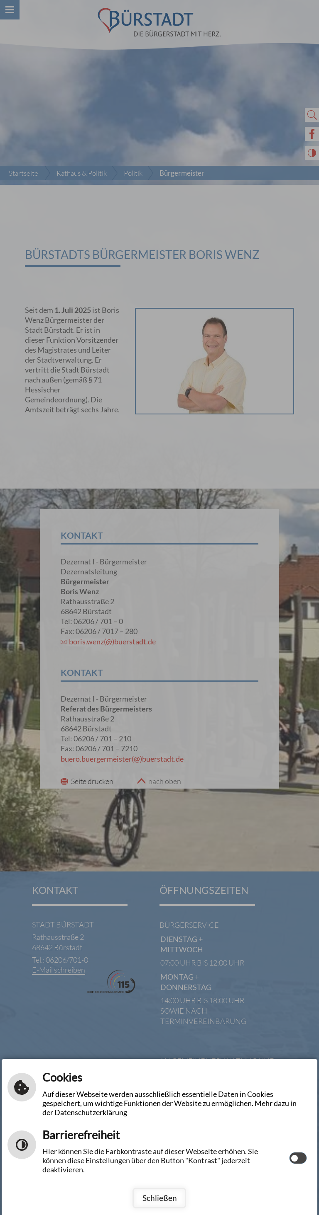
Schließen (159, 1198)
